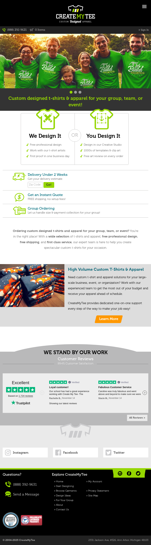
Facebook (66, 452)
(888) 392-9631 (15, 29)
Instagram (16, 452)
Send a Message (22, 494)
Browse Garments (66, 491)
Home (59, 481)
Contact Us (62, 509)
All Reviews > (137, 418)
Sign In (145, 30)
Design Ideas (63, 495)
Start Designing (65, 486)
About (59, 505)
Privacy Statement (98, 491)
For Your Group (64, 500)
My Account (95, 481)
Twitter (115, 452)
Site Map (93, 495)
